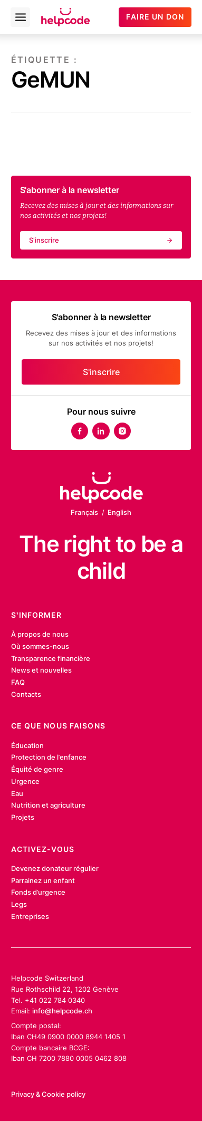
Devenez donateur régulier (55, 868)
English (119, 512)
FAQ (18, 682)
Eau (17, 793)
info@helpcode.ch (62, 1011)
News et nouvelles (41, 670)
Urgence (25, 781)
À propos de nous (40, 634)
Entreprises (30, 916)
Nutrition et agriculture (48, 805)
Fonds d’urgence (38, 892)
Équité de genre (37, 769)
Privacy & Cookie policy (48, 1094)
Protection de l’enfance (49, 757)
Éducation (27, 745)
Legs (19, 904)
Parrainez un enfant (43, 880)
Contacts (26, 694)
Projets (22, 817)
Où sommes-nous (40, 646)
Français (84, 512)
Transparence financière (50, 658)
